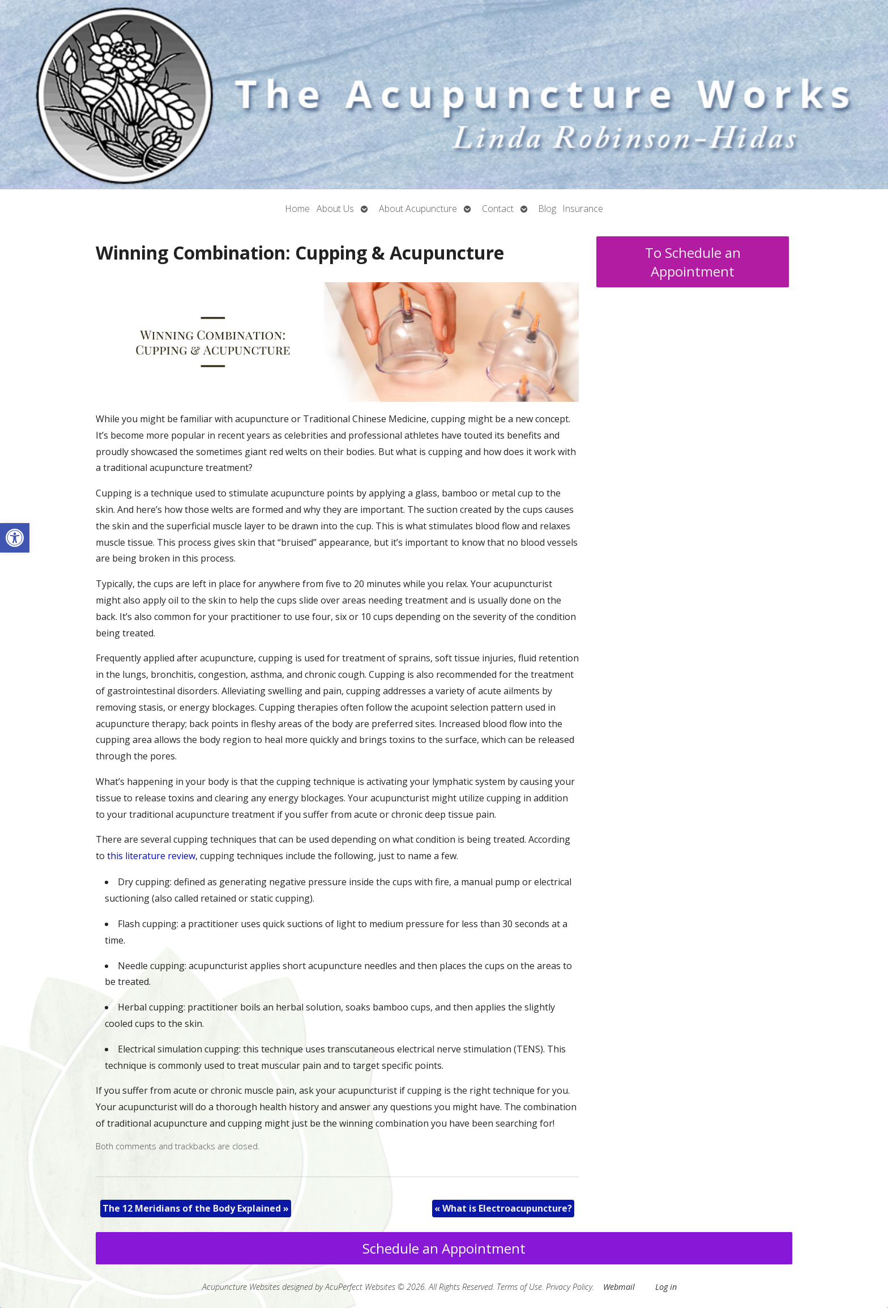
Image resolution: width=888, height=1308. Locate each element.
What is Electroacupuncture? (503, 1208)
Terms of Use (519, 1286)
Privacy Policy (569, 1286)
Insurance (583, 208)
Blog (547, 208)
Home (297, 208)
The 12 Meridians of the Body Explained (196, 1208)
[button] (14, 538)
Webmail (619, 1286)
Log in (666, 1286)
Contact (498, 208)
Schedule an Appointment (444, 1248)
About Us (335, 208)
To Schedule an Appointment (693, 262)
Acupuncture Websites (241, 1286)
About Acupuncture (418, 208)
